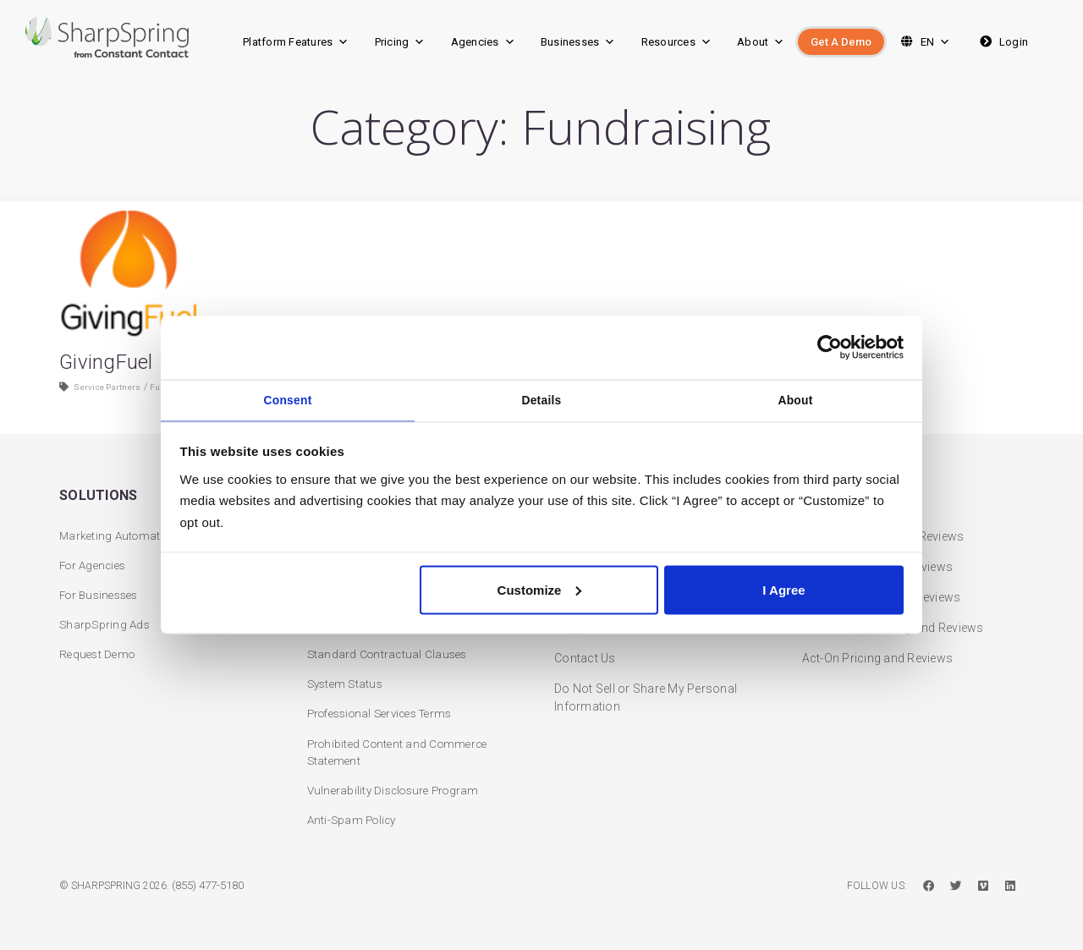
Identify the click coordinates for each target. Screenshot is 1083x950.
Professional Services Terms (387, 710)
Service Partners (112, 403)
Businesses (578, 42)
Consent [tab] (287, 399)
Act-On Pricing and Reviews (878, 649)
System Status (347, 680)
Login (1002, 42)
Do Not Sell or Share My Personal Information (645, 689)
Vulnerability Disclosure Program (398, 789)
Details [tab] (541, 399)
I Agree (783, 592)
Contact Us (585, 649)
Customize (540, 592)
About (761, 42)
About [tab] (796, 399)
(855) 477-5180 (213, 885)
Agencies (483, 42)
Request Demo (99, 649)
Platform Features (296, 42)
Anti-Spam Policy (354, 819)
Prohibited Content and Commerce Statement (402, 750)
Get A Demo (841, 42)
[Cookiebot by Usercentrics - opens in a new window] (830, 345)
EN (923, 42)
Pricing (400, 42)
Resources (676, 42)
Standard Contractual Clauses (390, 649)
